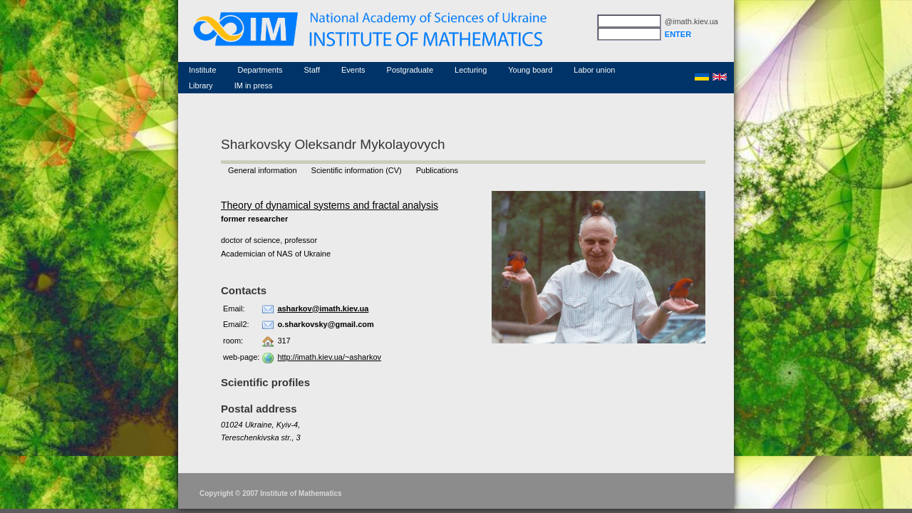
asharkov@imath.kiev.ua (322, 308)
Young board (530, 70)
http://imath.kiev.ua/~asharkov (329, 357)
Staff (312, 70)
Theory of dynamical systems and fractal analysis (329, 205)
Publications (437, 170)
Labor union (594, 70)
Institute (203, 70)
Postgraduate (410, 70)
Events (353, 70)
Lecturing (471, 70)
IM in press (253, 85)
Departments (260, 70)
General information (262, 170)
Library (201, 85)
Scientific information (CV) (356, 170)
